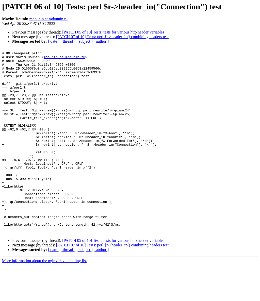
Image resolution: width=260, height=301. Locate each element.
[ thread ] (67, 41)
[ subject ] (84, 41)
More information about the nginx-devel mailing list (44, 296)
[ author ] (101, 41)
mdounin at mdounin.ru (48, 19)
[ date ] (53, 41)
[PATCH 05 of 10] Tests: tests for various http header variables (113, 32)
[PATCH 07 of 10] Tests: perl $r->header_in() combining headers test (112, 37)
